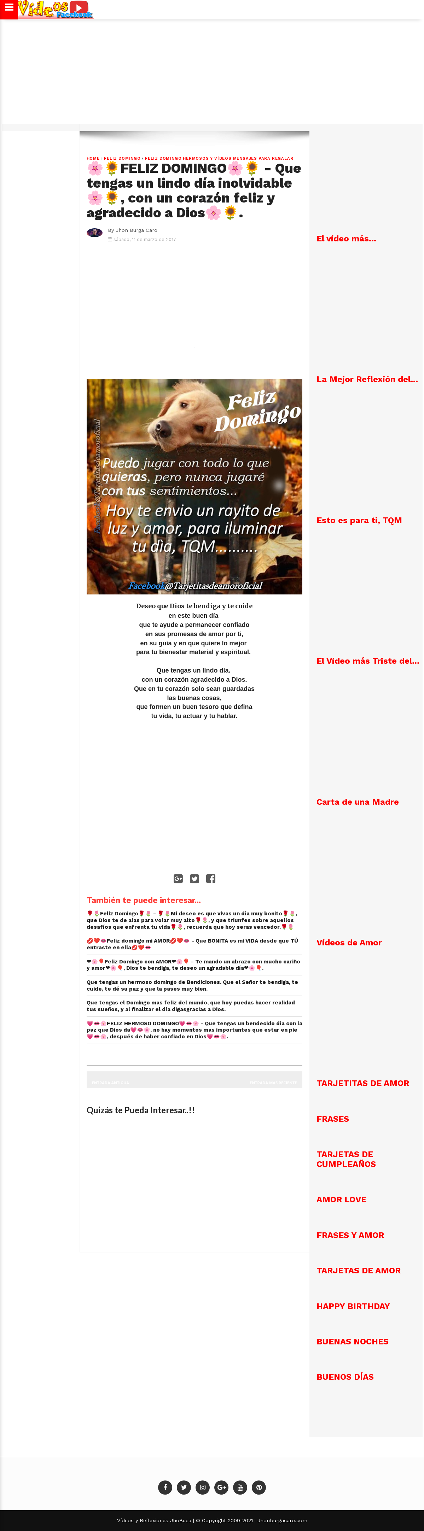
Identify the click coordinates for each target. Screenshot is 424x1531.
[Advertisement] (212, 75)
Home (93, 158)
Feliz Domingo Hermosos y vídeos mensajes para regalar (219, 158)
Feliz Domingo (122, 158)
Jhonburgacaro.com (281, 1520)
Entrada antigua (110, 1082)
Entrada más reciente (273, 1082)
